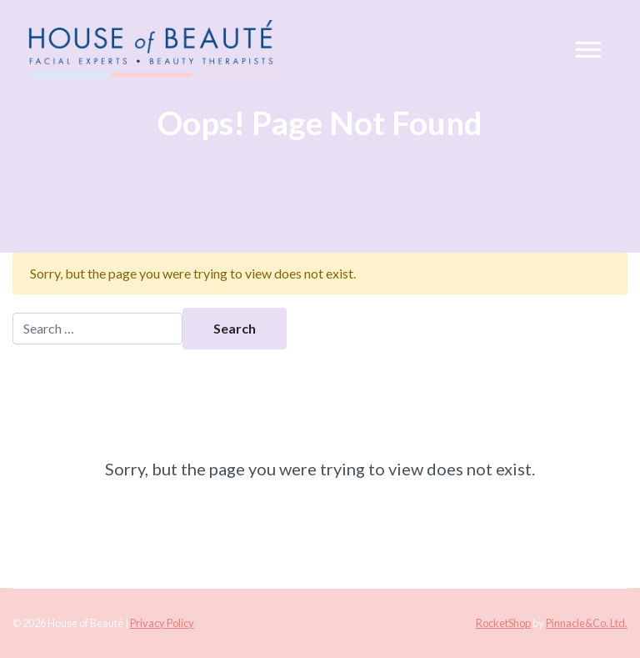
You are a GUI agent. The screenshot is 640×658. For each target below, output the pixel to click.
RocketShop (503, 623)
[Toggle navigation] (588, 50)
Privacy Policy (162, 623)
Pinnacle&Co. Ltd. (587, 623)
